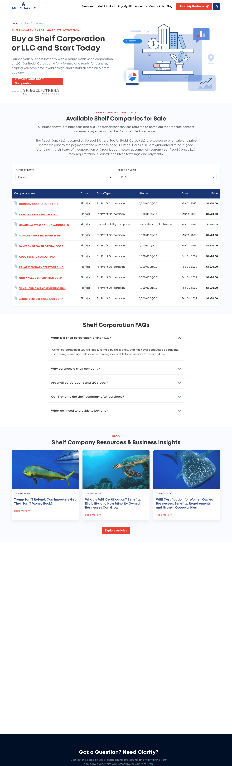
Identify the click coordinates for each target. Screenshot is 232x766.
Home (15, 23)
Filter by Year (127, 170)
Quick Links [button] (105, 6)
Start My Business (194, 6)
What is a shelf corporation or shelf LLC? (81, 338)
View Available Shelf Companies (29, 81)
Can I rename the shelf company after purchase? (87, 396)
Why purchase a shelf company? (75, 368)
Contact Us (156, 6)
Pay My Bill (125, 6)
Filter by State (24, 170)
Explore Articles (116, 530)
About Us (141, 6)
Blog (169, 6)
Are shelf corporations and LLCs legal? (79, 382)
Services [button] (88, 6)
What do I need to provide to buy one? (79, 410)
